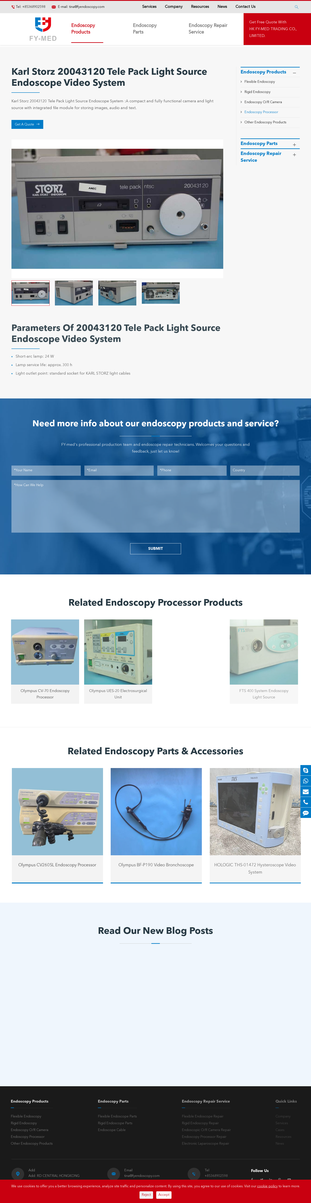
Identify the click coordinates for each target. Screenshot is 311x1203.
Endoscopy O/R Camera (263, 102)
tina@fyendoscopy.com (87, 7)
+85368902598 (33, 7)
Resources (200, 7)
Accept (163, 1195)
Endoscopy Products (83, 29)
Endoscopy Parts (145, 29)
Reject (146, 1195)
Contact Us (245, 7)
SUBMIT (155, 549)
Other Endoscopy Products (265, 122)
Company (174, 7)
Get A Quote (27, 124)
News (222, 7)
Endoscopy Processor (261, 112)
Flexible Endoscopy (259, 82)
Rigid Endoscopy (257, 92)
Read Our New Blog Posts (155, 931)
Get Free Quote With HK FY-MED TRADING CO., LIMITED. (273, 29)
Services (149, 7)
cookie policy (267, 1186)
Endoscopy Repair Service (208, 29)
